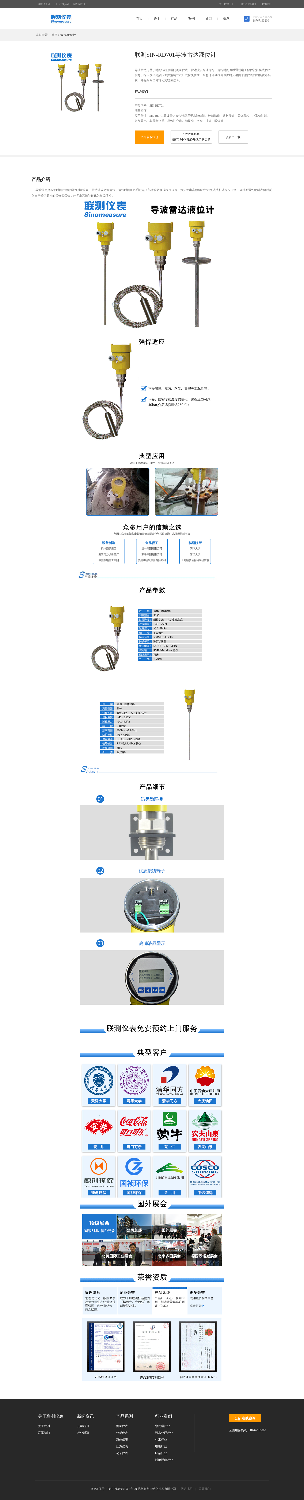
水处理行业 (162, 1426)
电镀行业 (161, 1446)
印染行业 (161, 1453)
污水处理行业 (164, 1432)
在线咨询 (245, 1418)
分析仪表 (122, 1432)
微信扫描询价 (247, 4)
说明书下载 (233, 137)
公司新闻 (83, 1426)
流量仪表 (122, 1426)
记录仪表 (122, 1453)
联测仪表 (61, 18)
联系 (226, 18)
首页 (139, 18)
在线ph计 (64, 4)
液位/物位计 (68, 35)
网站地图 (187, 1488)
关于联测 (224, 4)
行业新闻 (83, 1432)
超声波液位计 (80, 4)
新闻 (208, 18)
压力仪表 (122, 1446)
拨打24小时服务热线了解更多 (191, 139)
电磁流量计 (44, 4)
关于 (156, 18)
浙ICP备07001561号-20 (122, 1488)
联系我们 (267, 4)
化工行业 (161, 1439)
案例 (191, 18)
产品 (174, 18)
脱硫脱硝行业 (164, 1460)
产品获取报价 (149, 137)
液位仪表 (122, 1439)
